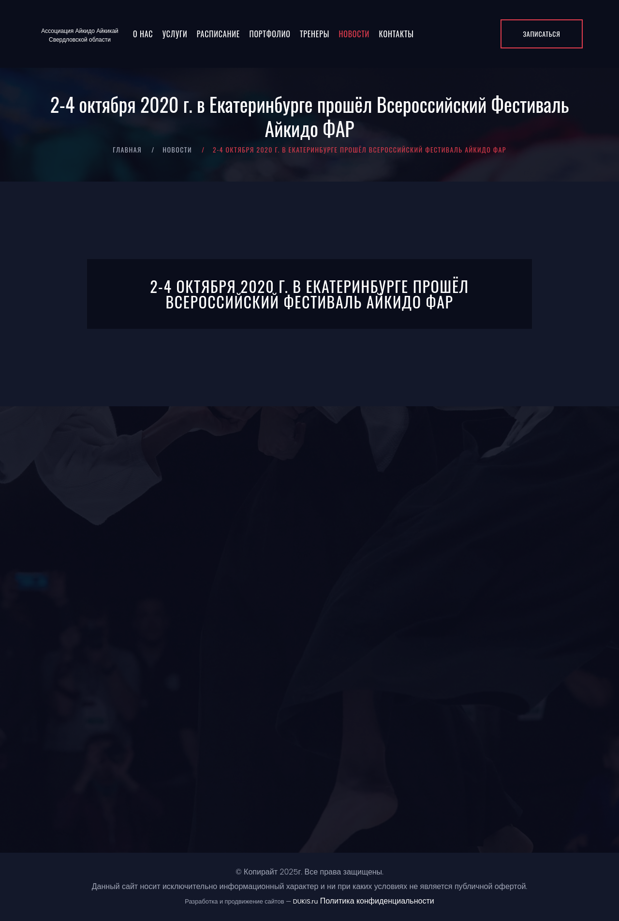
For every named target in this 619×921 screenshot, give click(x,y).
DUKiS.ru (305, 901)
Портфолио (269, 34)
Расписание (218, 34)
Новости (354, 34)
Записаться (541, 34)
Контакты (396, 34)
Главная (127, 149)
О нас (143, 34)
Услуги (175, 34)
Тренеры (314, 34)
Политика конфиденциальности (377, 900)
